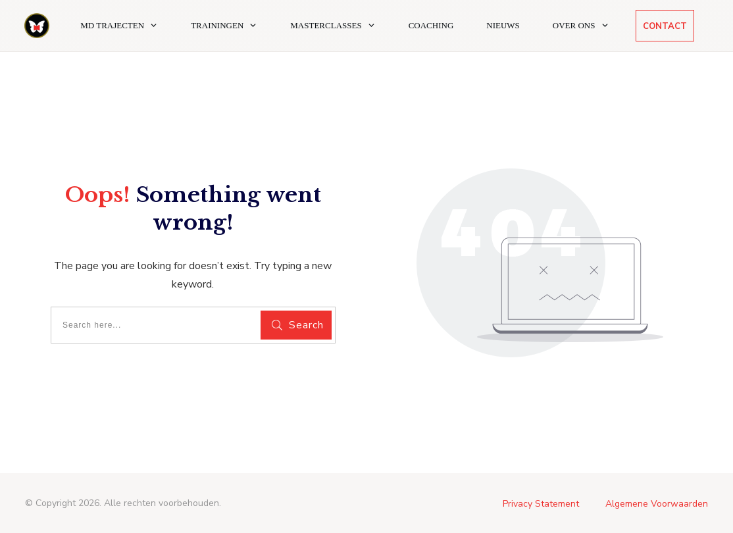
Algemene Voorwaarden (656, 503)
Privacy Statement (541, 503)
